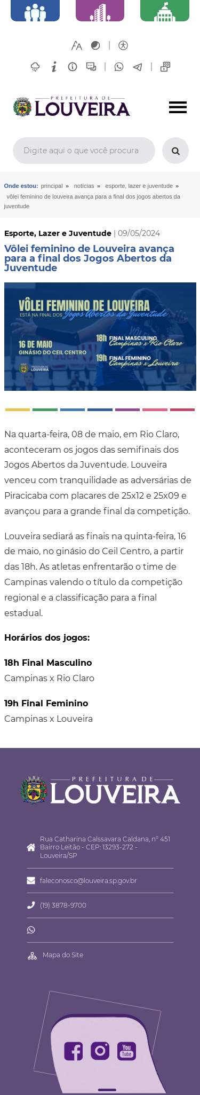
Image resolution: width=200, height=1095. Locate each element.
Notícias (84, 186)
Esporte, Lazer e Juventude (139, 186)
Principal (52, 186)
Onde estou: (21, 186)
